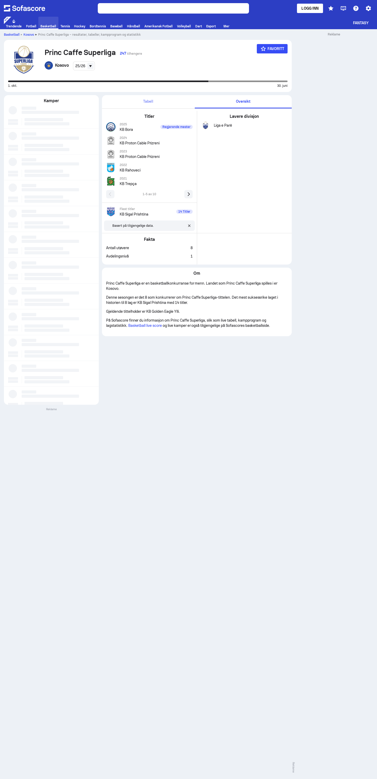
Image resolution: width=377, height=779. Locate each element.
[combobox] (84, 66)
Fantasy (361, 23)
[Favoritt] (272, 48)
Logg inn (310, 8)
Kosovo (28, 34)
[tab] (148, 101)
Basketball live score (145, 325)
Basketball (12, 34)
